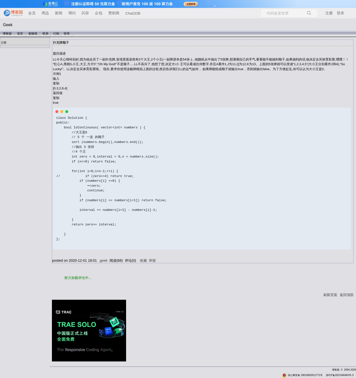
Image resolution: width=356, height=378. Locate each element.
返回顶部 (347, 294)
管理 (66, 33)
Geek (8, 24)
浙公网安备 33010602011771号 (302, 374)
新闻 (58, 13)
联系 (45, 33)
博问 (72, 13)
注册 (329, 13)
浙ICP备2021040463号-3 (340, 374)
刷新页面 (330, 294)
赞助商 (113, 13)
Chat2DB (132, 13)
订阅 (56, 33)
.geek (103, 259)
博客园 (7, 33)
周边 (45, 13)
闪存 (85, 13)
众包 (98, 13)
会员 (32, 13)
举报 (152, 259)
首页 (20, 33)
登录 (340, 13)
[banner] (11, 13)
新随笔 (32, 33)
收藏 (143, 259)
